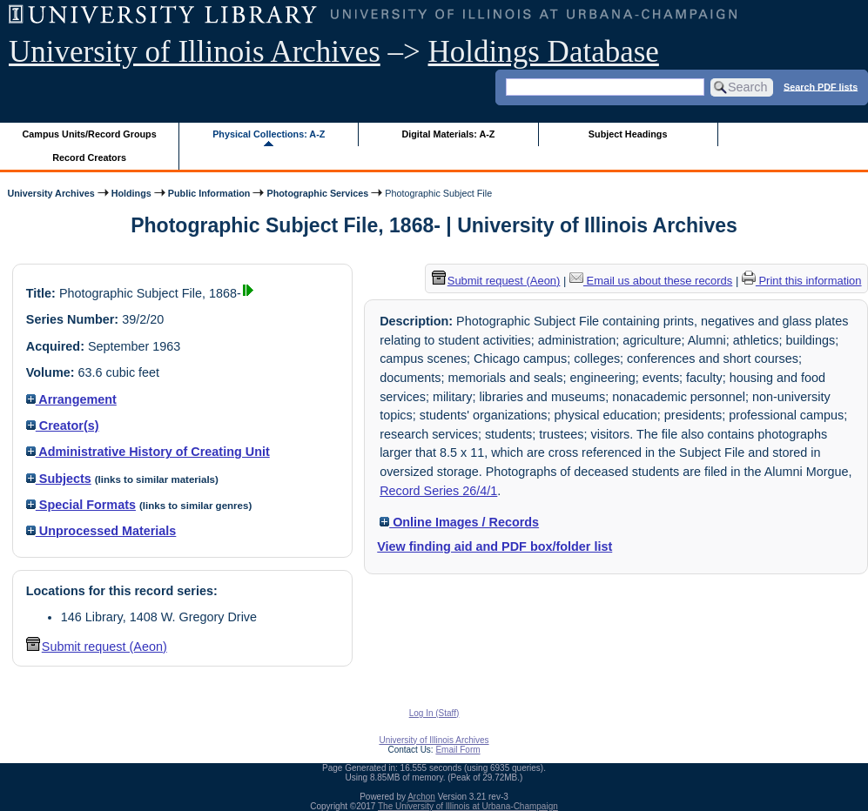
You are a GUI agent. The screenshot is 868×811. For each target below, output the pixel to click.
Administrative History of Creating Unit (148, 452)
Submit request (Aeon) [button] (96, 646)
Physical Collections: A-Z (268, 134)
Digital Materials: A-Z (448, 134)
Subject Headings (628, 134)
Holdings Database (543, 52)
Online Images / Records (459, 522)
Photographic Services (317, 193)
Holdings (131, 193)
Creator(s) (62, 425)
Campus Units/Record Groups (90, 134)
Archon (421, 796)
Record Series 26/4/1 (438, 491)
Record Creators (89, 157)
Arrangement (71, 399)
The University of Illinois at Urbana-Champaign (468, 806)
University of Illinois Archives (194, 52)
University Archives (50, 193)
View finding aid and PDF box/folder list (494, 546)
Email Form (457, 749)
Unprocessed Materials (101, 531)
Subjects (58, 479)
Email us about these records (650, 280)
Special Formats (81, 505)
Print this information (802, 280)
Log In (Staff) (434, 713)
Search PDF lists (821, 86)
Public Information (209, 193)
